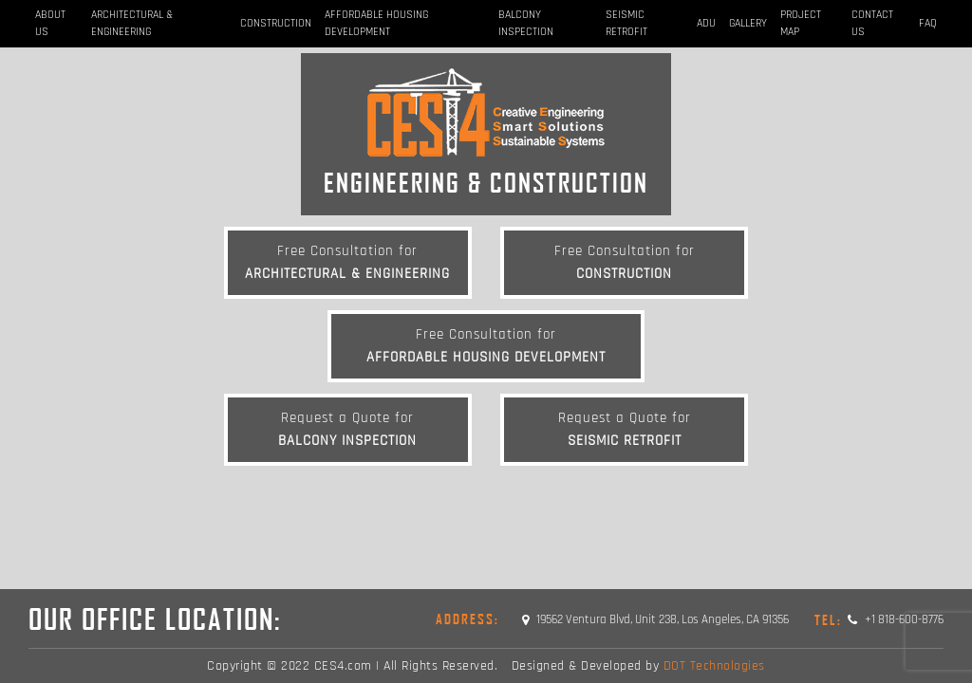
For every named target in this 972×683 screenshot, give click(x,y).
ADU (706, 23)
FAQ (928, 23)
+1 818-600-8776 (879, 619)
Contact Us (872, 23)
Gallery (748, 23)
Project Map (800, 23)
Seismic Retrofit (626, 23)
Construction (275, 23)
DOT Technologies (714, 665)
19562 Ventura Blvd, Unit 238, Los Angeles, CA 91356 (655, 619)
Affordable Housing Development (376, 23)
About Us (50, 23)
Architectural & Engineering (132, 23)
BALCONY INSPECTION (525, 23)
